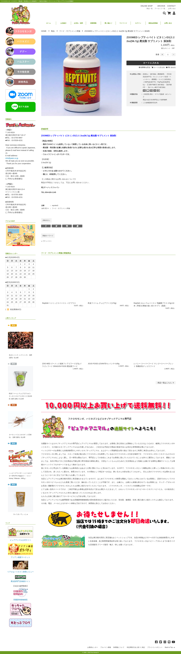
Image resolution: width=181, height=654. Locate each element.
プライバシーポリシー (154, 647)
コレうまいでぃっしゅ (20, 514)
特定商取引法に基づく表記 (136, 647)
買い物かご (108, 23)
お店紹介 (63, 23)
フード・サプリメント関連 (69, 31)
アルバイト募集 (105, 647)
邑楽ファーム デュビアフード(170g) (102, 303)
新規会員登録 (153, 23)
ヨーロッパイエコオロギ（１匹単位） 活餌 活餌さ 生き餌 (20, 436)
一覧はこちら (166, 383)
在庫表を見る (145, 67)
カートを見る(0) (159, 67)
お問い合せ (168, 23)
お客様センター (92, 647)
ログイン (138, 23)
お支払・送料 (78, 23)
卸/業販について (118, 647)
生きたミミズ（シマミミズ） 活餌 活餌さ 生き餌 (20, 356)
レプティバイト (46, 241)
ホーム (48, 23)
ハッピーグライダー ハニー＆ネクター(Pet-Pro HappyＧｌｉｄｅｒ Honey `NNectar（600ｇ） (20, 475)
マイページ (123, 23)
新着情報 (93, 23)
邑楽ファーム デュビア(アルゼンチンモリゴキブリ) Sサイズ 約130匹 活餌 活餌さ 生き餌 (20, 396)
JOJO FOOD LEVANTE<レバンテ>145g (103, 364)
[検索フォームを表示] (164, 13)
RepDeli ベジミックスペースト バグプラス (59, 303)
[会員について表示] (173, 13)
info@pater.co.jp (11, 158)
